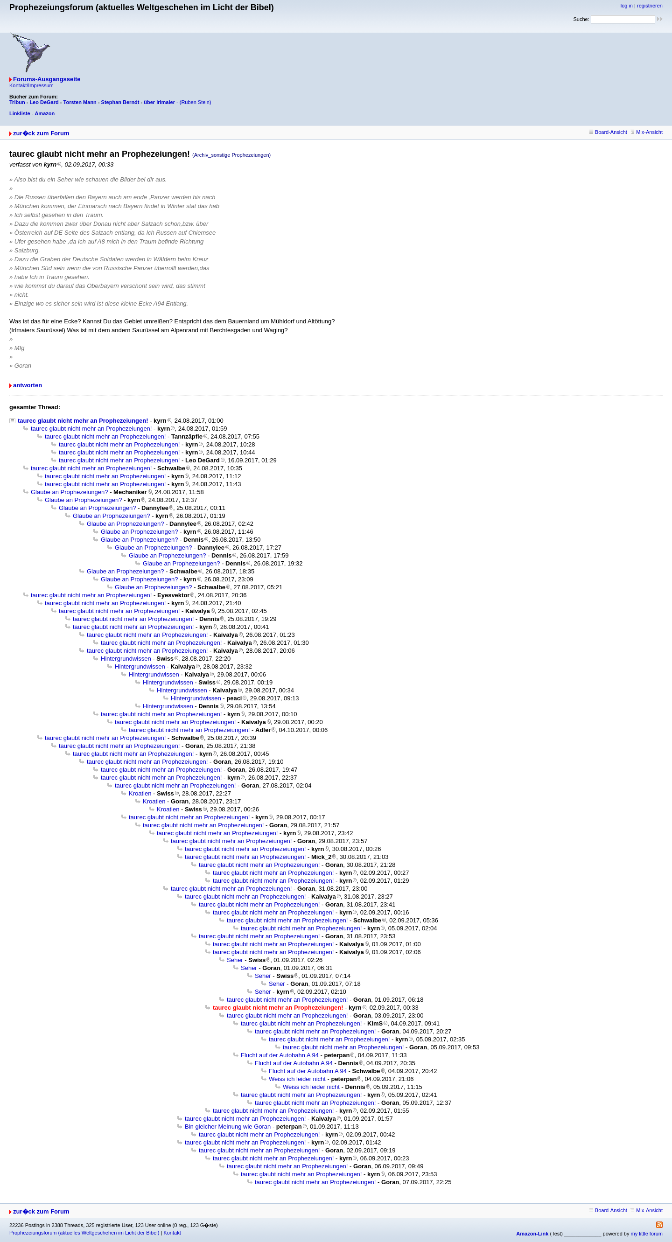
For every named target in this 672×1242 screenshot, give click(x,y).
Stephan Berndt (120, 102)
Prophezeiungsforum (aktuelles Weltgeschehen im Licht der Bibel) (84, 1232)
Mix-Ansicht (646, 132)
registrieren (650, 5)
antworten (27, 385)
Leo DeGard (43, 102)
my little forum (647, 1233)
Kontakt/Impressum (31, 85)
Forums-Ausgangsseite (46, 79)
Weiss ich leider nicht (297, 1078)
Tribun (17, 102)
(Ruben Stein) (195, 102)
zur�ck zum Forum (41, 133)
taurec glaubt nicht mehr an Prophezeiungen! (83, 420)
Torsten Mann (80, 102)
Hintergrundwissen (126, 658)
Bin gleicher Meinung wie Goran (228, 1126)
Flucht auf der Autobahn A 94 (280, 1055)
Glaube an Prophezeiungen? (69, 491)
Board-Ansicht (608, 132)
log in (627, 5)
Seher (235, 959)
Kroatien (140, 793)
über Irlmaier (159, 102)
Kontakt (172, 1232)
